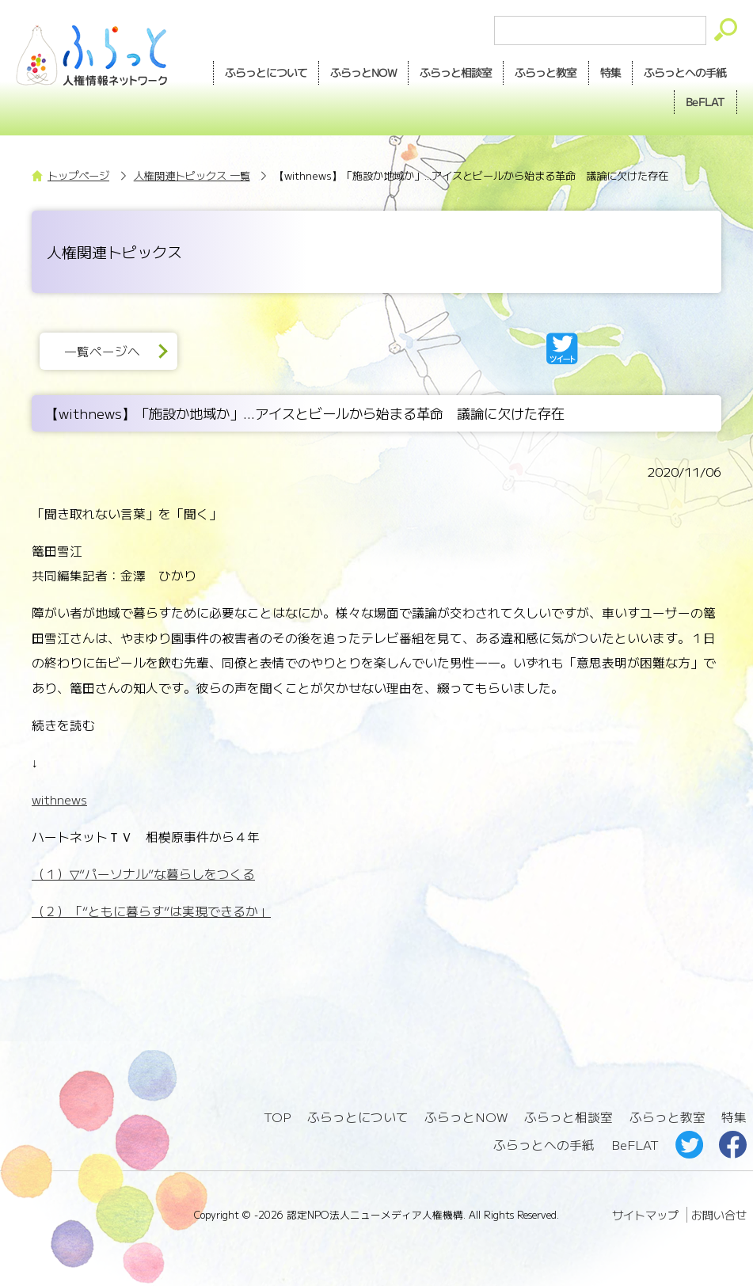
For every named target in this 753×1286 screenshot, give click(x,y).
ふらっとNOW (466, 1117)
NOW (363, 73)
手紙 (685, 73)
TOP (277, 1117)
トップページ (78, 175)
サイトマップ (645, 1215)
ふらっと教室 (667, 1117)
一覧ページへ (102, 351)
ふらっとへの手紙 (544, 1145)
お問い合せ (719, 1215)
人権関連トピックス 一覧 (192, 175)
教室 (545, 73)
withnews (59, 799)
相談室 (456, 73)
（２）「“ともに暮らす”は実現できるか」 (151, 911)
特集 (610, 72)
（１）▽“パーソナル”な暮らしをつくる (143, 874)
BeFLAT (705, 101)
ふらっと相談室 (568, 1117)
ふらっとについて (266, 72)
